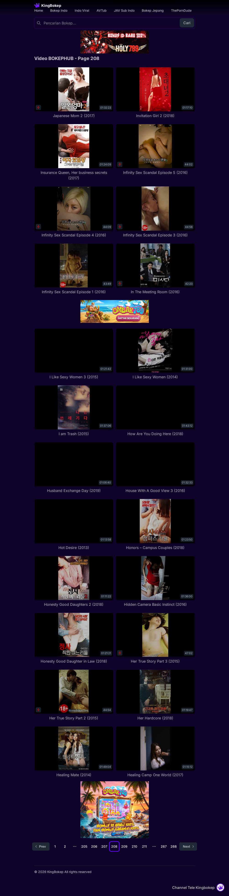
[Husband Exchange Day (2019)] (73, 467)
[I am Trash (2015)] (73, 410)
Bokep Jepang (153, 10)
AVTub (102, 10)
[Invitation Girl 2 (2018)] (155, 92)
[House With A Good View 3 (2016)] (155, 467)
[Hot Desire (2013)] (73, 524)
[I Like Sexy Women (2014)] (155, 354)
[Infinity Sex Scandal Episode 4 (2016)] (73, 212)
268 (174, 846)
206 (94, 846)
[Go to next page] (188, 846)
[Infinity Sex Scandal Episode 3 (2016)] (155, 212)
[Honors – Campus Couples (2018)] (155, 524)
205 (84, 846)
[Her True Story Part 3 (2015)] (155, 638)
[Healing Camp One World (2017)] (155, 752)
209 (124, 846)
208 (114, 846)
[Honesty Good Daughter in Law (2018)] (73, 638)
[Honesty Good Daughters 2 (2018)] (73, 581)
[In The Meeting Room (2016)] (155, 269)
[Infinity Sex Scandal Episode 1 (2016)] (73, 269)
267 (164, 846)
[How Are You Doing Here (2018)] (155, 410)
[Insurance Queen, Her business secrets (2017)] (73, 152)
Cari (186, 23)
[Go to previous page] (41, 846)
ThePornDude (181, 10)
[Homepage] (47, 5)
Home (38, 10)
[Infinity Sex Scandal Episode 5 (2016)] (155, 149)
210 (134, 846)
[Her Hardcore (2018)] (155, 695)
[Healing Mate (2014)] (73, 752)
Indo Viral (82, 10)
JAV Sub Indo (124, 10)
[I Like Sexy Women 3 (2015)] (73, 354)
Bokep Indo (58, 10)
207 (104, 846)
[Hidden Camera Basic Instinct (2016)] (155, 581)
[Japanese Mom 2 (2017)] (73, 92)
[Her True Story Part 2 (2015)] (73, 695)
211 (144, 846)
